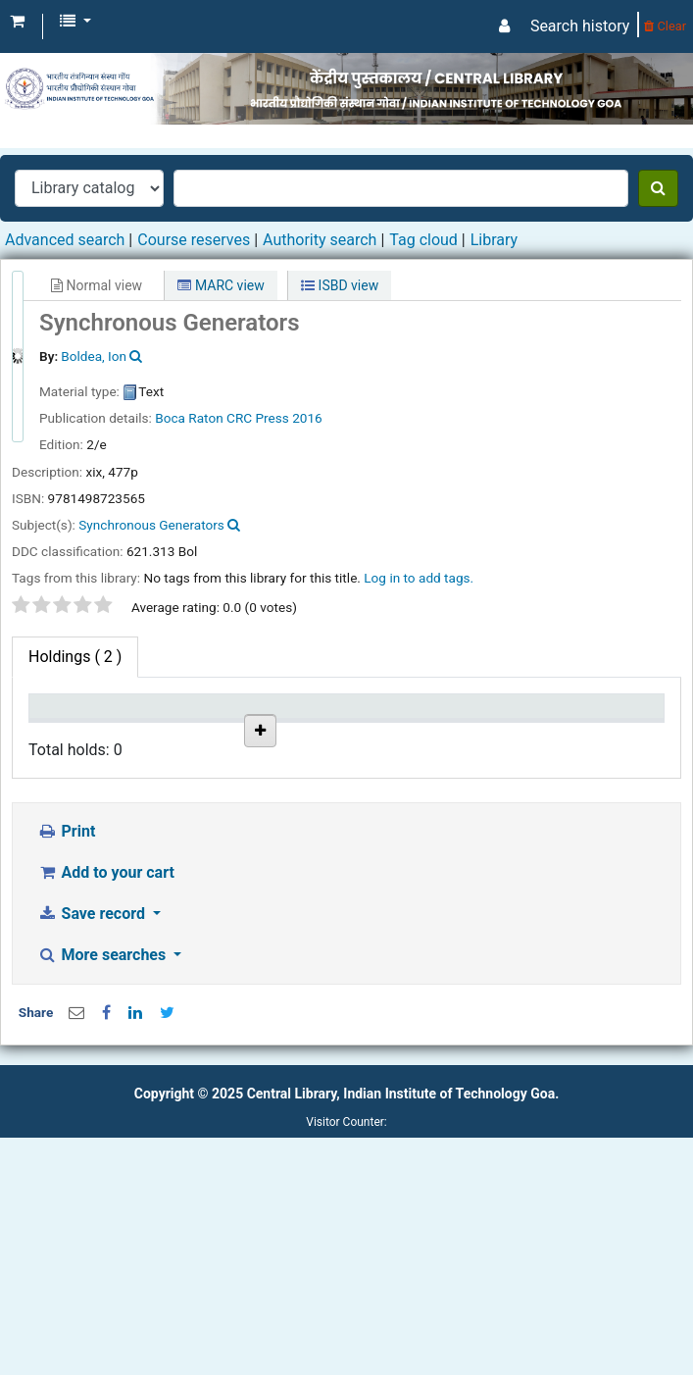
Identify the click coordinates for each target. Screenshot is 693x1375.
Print (66, 1069)
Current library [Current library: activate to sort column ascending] (156, 724)
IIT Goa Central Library (154, 799)
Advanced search (64, 239)
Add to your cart (105, 1110)
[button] (17, 21)
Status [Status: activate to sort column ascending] (515, 735)
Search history (579, 26)
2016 (307, 418)
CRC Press (257, 418)
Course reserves (193, 239)
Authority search (319, 239)
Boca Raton (189, 418)
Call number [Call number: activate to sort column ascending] (338, 724)
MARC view (220, 285)
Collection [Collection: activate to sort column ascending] (254, 735)
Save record (93, 1152)
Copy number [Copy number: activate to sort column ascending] (428, 724)
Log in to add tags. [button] (418, 578)
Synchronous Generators (151, 525)
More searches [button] (103, 1193)
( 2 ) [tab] (75, 656)
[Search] (658, 188)
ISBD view (339, 285)
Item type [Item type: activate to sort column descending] (55, 724)
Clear (665, 26)
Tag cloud (423, 239)
